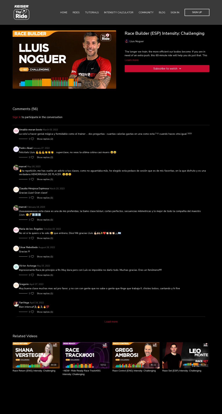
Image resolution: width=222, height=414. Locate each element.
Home (63, 12)
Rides (76, 12)
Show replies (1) (45, 179)
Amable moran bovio (30, 129)
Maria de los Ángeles (31, 229)
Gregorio (24, 284)
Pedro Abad (25, 148)
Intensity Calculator (118, 12)
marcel (23, 166)
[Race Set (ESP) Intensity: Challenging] (186, 371)
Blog (162, 12)
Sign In (175, 12)
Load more (111, 322)
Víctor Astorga (27, 265)
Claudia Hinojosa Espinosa (34, 188)
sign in (17, 117)
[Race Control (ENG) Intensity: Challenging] (136, 371)
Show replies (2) (45, 139)
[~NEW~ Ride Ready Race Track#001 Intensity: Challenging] (86, 372)
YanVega (24, 302)
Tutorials (92, 12)
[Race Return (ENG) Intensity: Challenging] (36, 371)
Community (146, 12)
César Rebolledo (28, 247)
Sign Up (197, 12)
